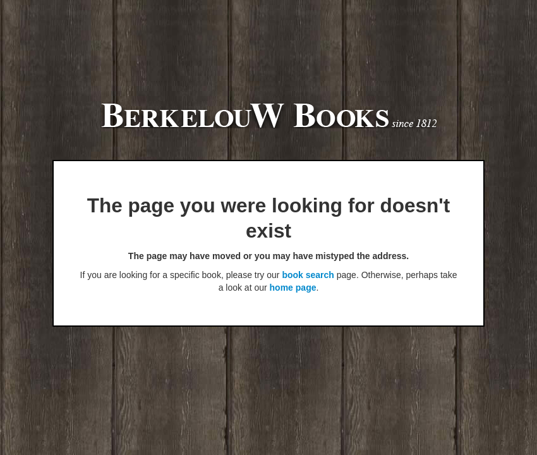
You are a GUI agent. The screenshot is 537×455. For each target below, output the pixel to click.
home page (293, 287)
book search (308, 275)
